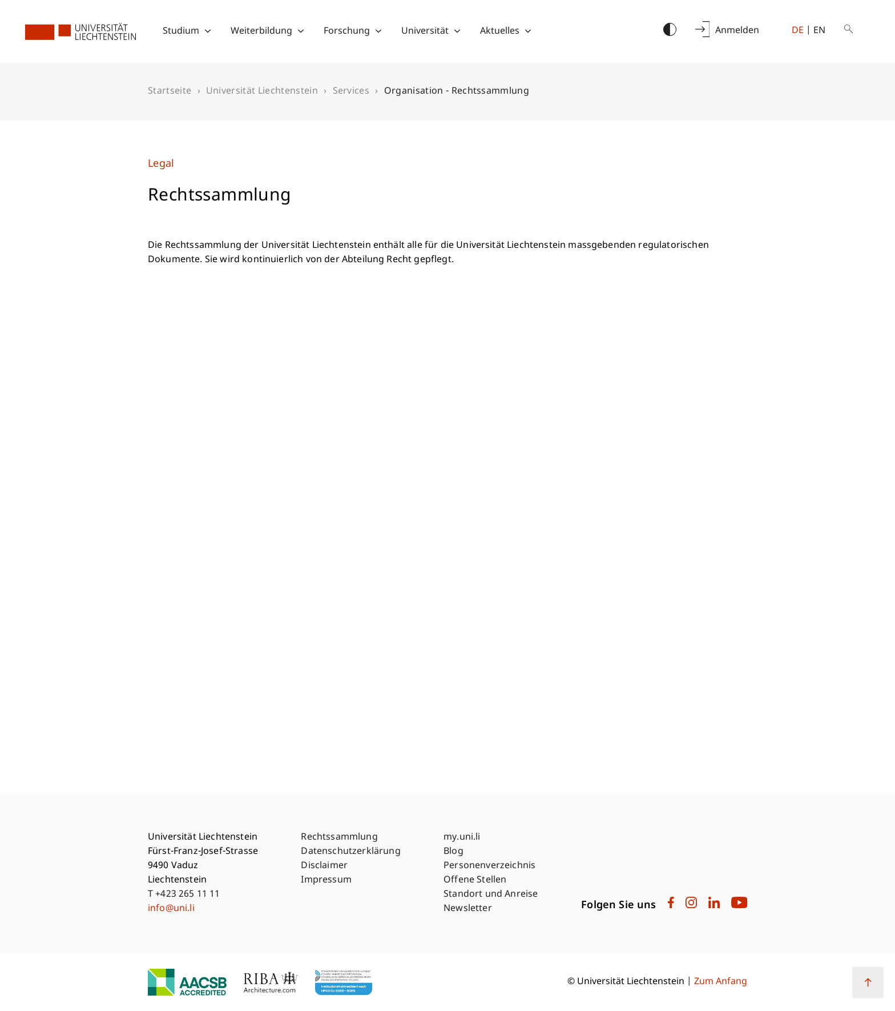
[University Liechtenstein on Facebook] (671, 906)
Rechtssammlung (339, 838)
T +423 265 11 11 (184, 895)
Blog (453, 852)
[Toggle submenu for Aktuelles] (528, 31)
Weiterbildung (261, 32)
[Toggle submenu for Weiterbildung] (301, 31)
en (819, 31)
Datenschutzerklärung (350, 852)
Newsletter (468, 909)
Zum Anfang (720, 982)
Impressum (326, 880)
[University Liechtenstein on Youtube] (739, 906)
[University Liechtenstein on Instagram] (691, 906)
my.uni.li (462, 838)
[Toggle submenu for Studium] (207, 31)
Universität (425, 32)
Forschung (347, 32)
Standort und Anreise (491, 895)
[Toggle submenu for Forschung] (378, 31)
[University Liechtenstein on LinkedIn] (714, 906)
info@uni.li (171, 909)
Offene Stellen (475, 880)
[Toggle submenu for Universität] (457, 31)
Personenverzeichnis (489, 866)
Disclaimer (324, 866)
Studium (181, 32)
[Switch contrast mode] (669, 30)
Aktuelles (499, 32)
